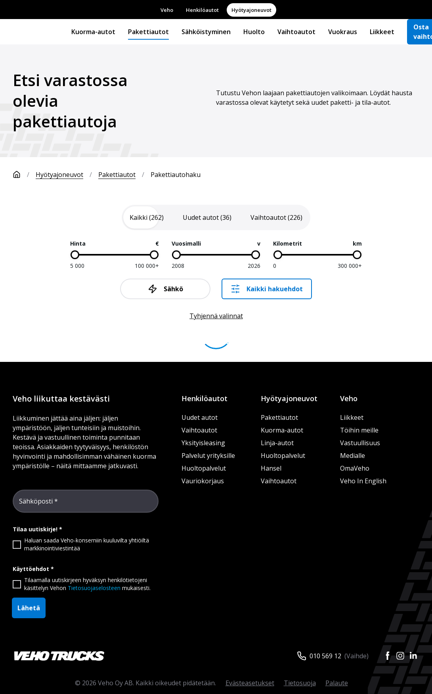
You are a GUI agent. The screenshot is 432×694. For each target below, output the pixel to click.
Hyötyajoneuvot (251, 9)
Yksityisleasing (203, 442)
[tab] (146, 217)
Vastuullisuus (360, 442)
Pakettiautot (148, 31)
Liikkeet (382, 31)
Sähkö (165, 289)
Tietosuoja (300, 683)
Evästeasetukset (250, 683)
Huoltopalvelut (204, 468)
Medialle (352, 455)
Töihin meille (359, 430)
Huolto (254, 31)
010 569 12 (325, 656)
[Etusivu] (24, 174)
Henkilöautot (202, 9)
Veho (167, 9)
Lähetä (28, 608)
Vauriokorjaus (203, 481)
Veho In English (363, 481)
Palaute (336, 683)
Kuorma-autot (93, 31)
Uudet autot (200, 417)
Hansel (271, 468)
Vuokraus (342, 31)
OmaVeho (354, 468)
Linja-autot (277, 442)
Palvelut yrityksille (208, 455)
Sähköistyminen (206, 31)
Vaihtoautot (296, 31)
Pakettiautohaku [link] (176, 174)
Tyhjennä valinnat (216, 315)
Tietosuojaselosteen (94, 588)
